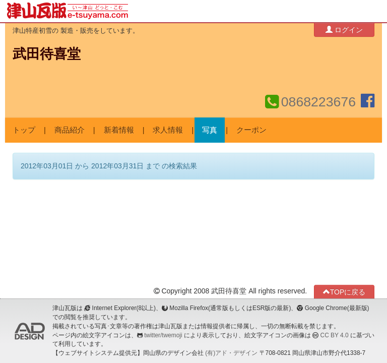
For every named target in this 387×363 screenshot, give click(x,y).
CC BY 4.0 (334, 335)
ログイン (344, 29)
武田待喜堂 (47, 54)
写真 (209, 130)
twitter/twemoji (163, 335)
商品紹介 (69, 130)
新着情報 (119, 130)
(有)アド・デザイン (231, 352)
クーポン (251, 130)
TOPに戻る (344, 291)
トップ (24, 130)
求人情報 (168, 130)
